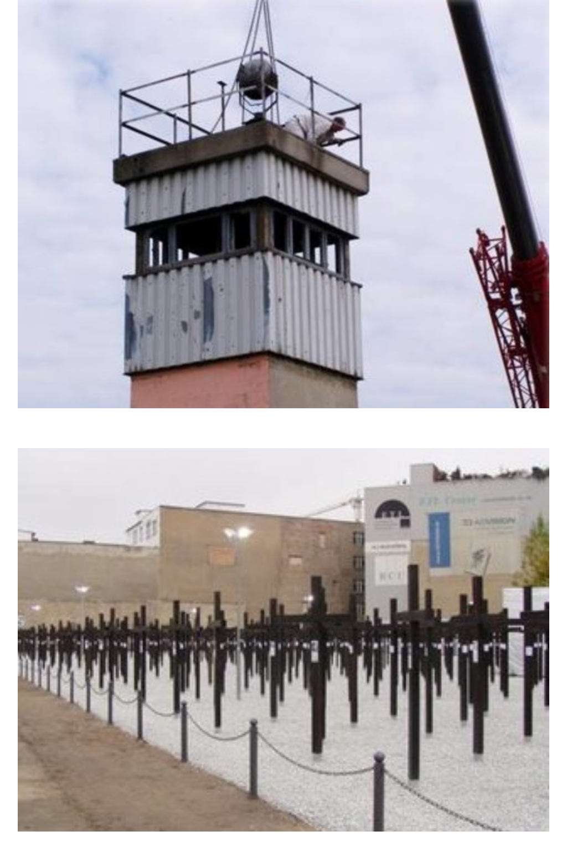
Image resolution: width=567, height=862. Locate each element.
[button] (283, 219)
